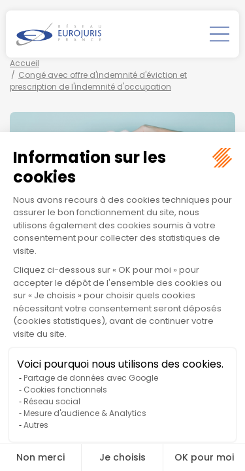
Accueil (24, 63)
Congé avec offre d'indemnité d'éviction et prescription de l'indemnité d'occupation (98, 80)
